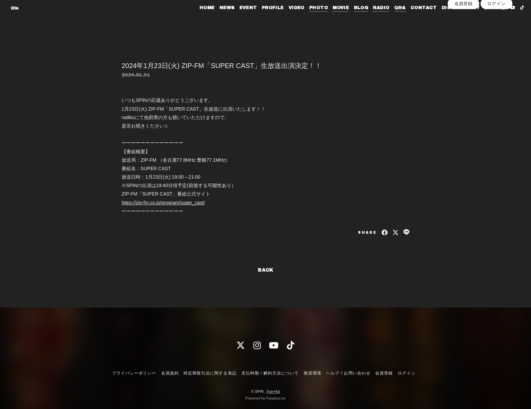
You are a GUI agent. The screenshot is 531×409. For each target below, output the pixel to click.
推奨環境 (312, 373)
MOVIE (328, 19)
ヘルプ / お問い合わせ (348, 373)
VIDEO (284, 19)
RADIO (369, 19)
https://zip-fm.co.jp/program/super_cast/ (163, 202)
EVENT (236, 19)
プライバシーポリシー (134, 373)
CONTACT (411, 19)
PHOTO (306, 19)
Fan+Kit (273, 391)
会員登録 (463, 30)
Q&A (387, 19)
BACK (265, 270)
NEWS (214, 19)
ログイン (496, 30)
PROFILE (260, 19)
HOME (194, 19)
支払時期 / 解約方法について (270, 373)
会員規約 (170, 373)
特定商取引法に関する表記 (210, 373)
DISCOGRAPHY (448, 19)
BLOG (348, 19)
